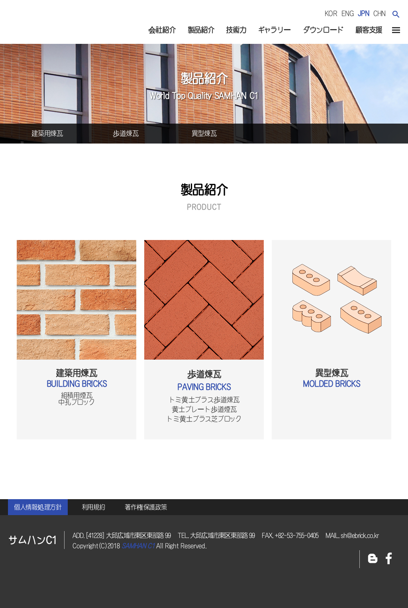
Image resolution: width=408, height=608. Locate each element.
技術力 (236, 30)
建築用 (47, 133)
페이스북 (389, 559)
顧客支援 (368, 30)
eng (347, 13)
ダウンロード (323, 30)
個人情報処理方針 (38, 507)
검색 (396, 14)
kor (331, 13)
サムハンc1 (51, 27)
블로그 (373, 559)
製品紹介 (201, 30)
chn (379, 13)
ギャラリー (274, 30)
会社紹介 (162, 30)
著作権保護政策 (146, 507)
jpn (363, 13)
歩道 (126, 133)
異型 (204, 133)
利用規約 (93, 507)
